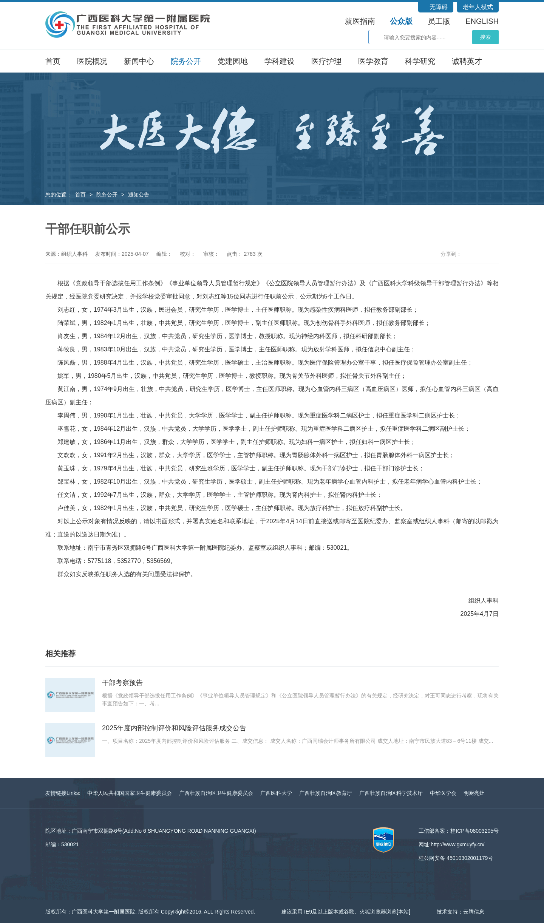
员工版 (439, 21)
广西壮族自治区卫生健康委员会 (216, 793)
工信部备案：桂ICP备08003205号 (459, 831)
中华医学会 (443, 793)
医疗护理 (326, 61)
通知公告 (138, 195)
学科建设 (279, 61)
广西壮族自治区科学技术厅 (391, 793)
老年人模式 (478, 7)
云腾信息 (473, 912)
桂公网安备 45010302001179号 (456, 858)
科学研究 (420, 61)
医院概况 (92, 61)
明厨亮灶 (474, 793)
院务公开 (186, 61)
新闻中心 (139, 61)
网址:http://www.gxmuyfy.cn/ (451, 844)
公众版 (401, 21)
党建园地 (233, 61)
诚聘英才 (467, 61)
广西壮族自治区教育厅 (325, 793)
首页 (52, 61)
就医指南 (360, 21)
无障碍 (439, 7)
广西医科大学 (276, 793)
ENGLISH (482, 21)
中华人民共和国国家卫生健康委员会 (129, 793)
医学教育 (373, 61)
